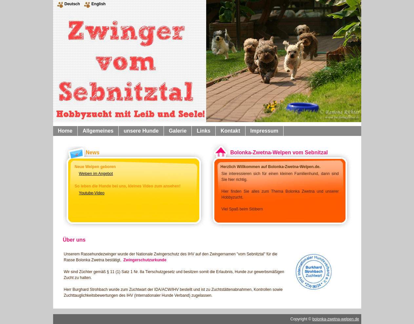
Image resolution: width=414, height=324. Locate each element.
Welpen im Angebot (96, 173)
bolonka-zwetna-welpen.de (335, 319)
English (98, 4)
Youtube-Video (92, 193)
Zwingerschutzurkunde (144, 260)
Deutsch (72, 4)
